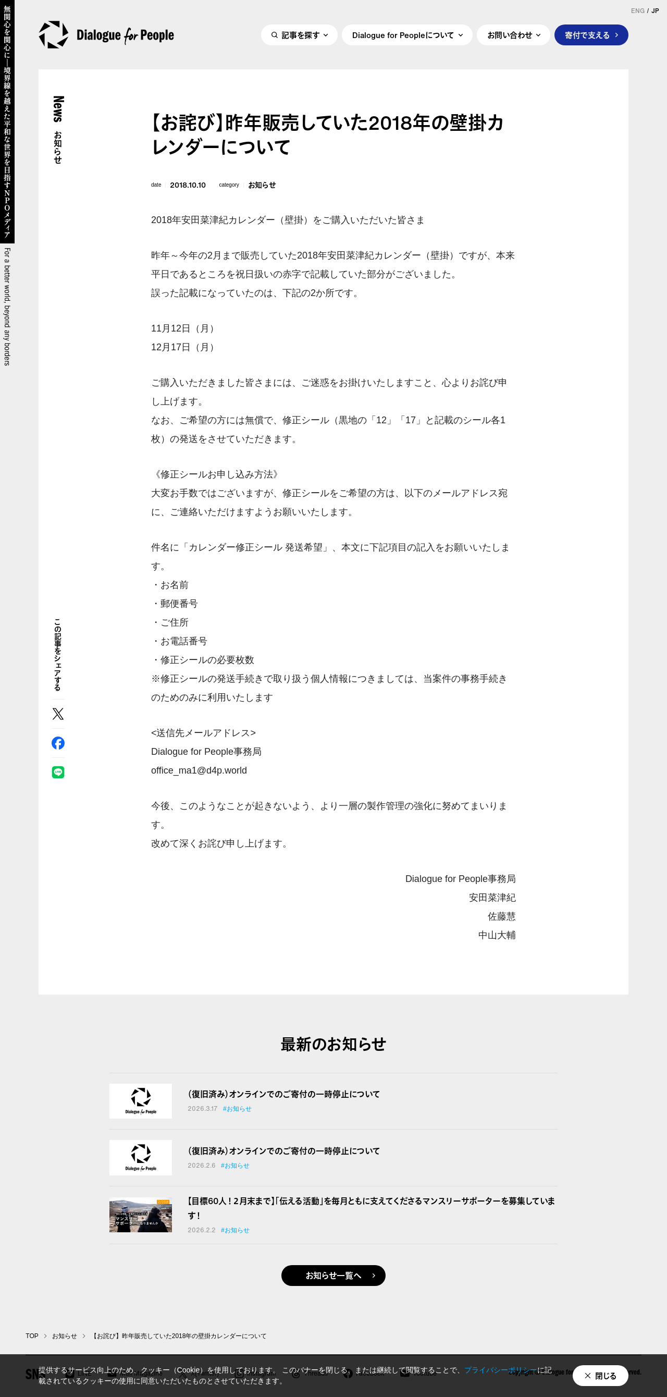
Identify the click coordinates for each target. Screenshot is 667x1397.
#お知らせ (237, 1109)
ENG (638, 11)
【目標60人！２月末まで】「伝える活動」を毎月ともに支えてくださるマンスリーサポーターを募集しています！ (371, 1208)
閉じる (606, 1375)
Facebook (58, 743)
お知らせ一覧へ (333, 1275)
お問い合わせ (509, 35)
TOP (32, 1336)
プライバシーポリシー (500, 1370)
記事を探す (300, 35)
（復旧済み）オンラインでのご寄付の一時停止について (284, 1094)
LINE (58, 772)
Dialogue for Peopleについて (403, 35)
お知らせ (262, 185)
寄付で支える (587, 35)
